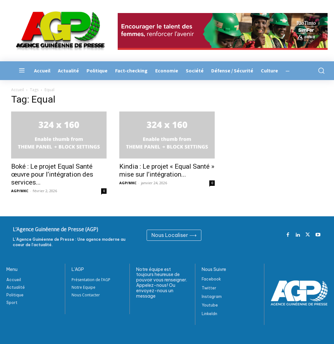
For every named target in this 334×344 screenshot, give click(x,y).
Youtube (210, 305)
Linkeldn (209, 313)
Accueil (17, 89)
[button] (320, 70)
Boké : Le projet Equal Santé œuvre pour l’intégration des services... (52, 174)
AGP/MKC (19, 190)
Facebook (211, 279)
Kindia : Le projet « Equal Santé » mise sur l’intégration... (166, 170)
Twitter (209, 288)
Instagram (212, 296)
